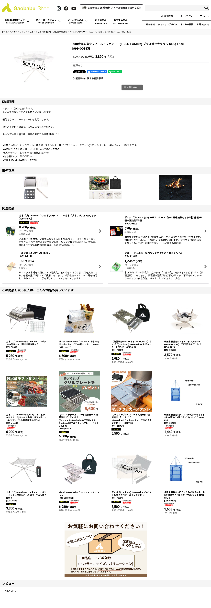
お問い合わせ (203, 24)
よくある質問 (186, 24)
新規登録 (168, 16)
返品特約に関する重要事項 (88, 78)
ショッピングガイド (167, 24)
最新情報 (150, 24)
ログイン (188, 16)
